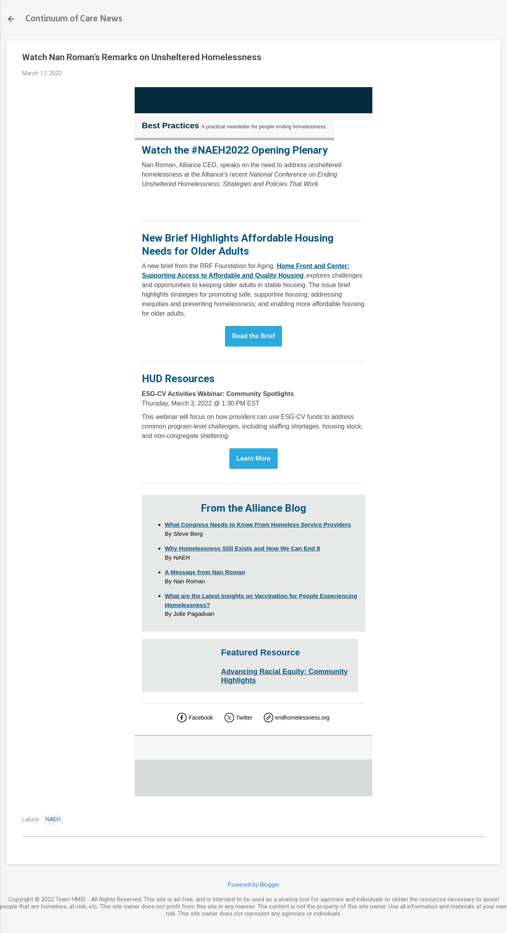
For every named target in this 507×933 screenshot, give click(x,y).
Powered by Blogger (254, 884)
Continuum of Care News (73, 19)
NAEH (53, 819)
